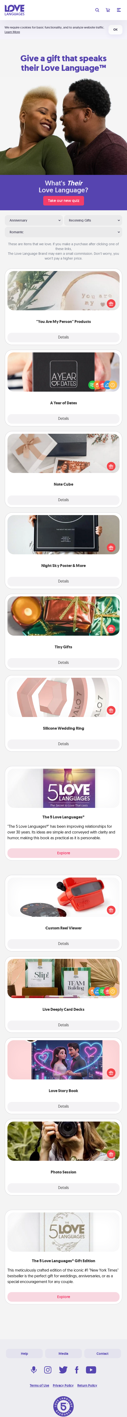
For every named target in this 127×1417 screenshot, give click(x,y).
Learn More (12, 32)
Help (24, 1353)
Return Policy (87, 1385)
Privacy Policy (63, 1385)
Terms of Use (39, 1385)
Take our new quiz (63, 200)
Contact (103, 1353)
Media (63, 1353)
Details (63, 337)
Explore (63, 853)
